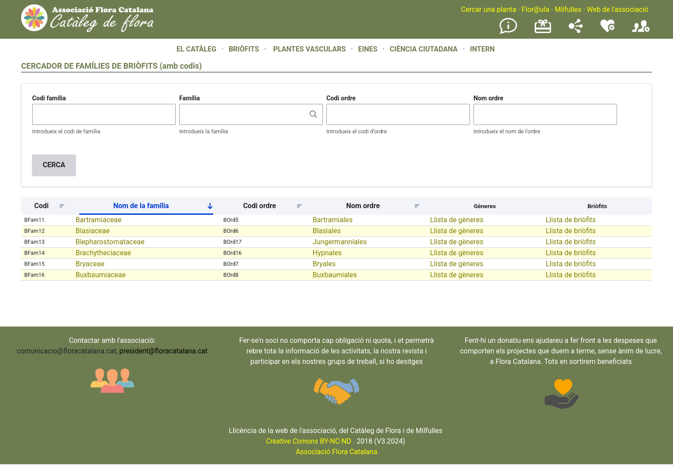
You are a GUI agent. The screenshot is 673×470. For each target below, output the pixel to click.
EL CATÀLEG (196, 49)
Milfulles (568, 9)
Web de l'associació (617, 9)
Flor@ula (535, 9)
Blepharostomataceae (109, 242)
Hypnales (327, 253)
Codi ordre (341, 98)
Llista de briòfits (571, 220)
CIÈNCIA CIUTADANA (424, 49)
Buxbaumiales (335, 275)
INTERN (482, 49)
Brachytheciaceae (103, 253)
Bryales (324, 264)
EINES (367, 49)
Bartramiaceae (98, 220)
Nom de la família (166, 208)
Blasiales (327, 231)
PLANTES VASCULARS (309, 49)
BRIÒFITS (245, 49)
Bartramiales (333, 220)
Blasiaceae (92, 231)
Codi (41, 206)
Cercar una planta (488, 9)
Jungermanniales (340, 242)
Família (189, 98)
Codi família (49, 98)
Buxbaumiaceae (100, 275)
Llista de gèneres (457, 220)
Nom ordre (488, 98)
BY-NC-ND (308, 441)
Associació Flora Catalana (336, 452)
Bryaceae (89, 264)
